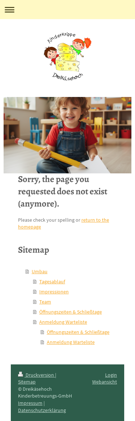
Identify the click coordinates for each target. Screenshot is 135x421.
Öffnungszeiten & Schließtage (70, 312)
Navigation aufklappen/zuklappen (67, 9)
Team (45, 301)
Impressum (30, 403)
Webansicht (104, 381)
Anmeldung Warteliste (63, 322)
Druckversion (36, 375)
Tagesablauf (52, 281)
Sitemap (27, 381)
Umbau (40, 271)
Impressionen (54, 291)
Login (111, 375)
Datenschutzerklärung (42, 410)
